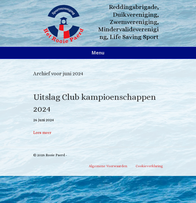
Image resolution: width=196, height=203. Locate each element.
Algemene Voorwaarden (108, 166)
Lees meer (42, 132)
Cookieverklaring (149, 166)
